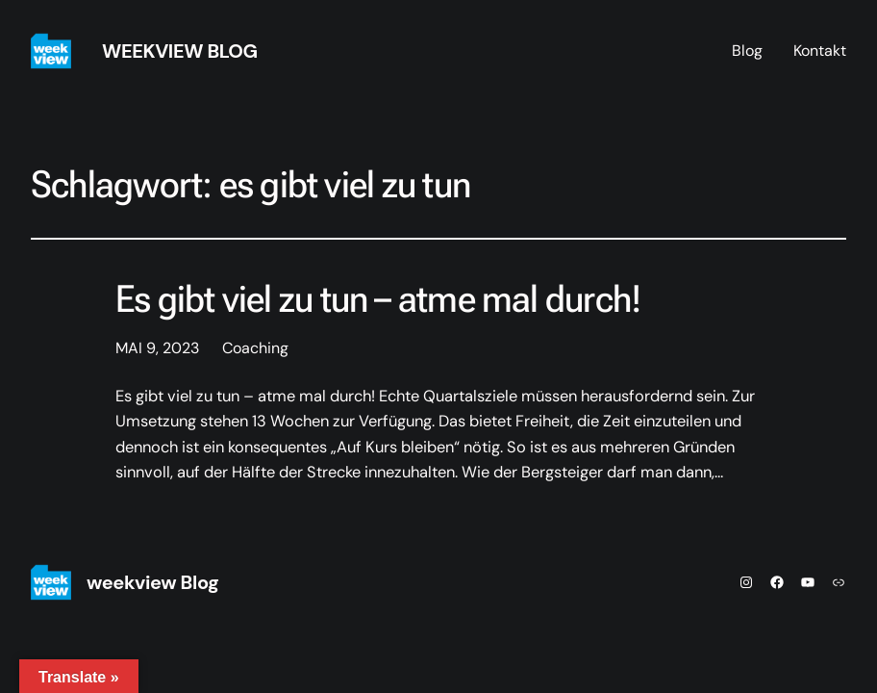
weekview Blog (180, 51)
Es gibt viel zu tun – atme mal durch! (377, 299)
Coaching (255, 348)
